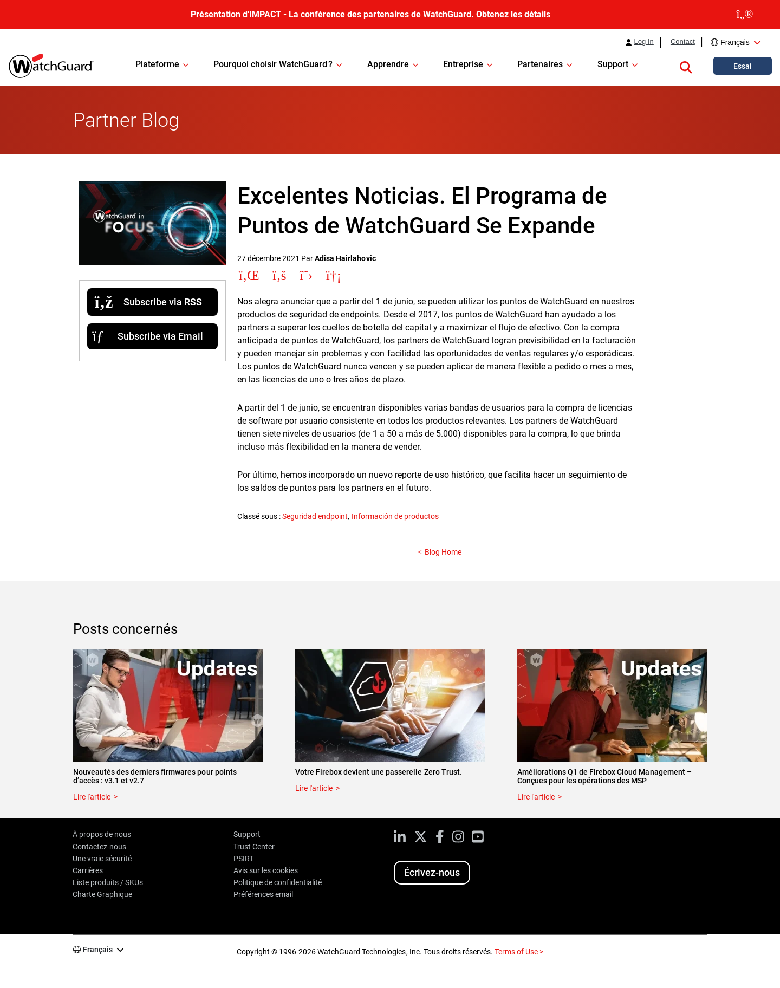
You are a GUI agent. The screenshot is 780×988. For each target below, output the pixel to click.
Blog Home (443, 552)
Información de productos (395, 516)
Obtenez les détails (513, 14)
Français (735, 42)
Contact (683, 41)
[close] (745, 15)
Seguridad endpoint (315, 516)
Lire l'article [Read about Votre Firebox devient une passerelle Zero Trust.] (314, 788)
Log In (644, 41)
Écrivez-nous (432, 872)
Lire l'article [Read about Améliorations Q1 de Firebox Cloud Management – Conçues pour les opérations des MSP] (536, 796)
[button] (686, 65)
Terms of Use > (519, 951)
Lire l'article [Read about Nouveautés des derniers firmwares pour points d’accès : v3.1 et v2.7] (91, 796)
